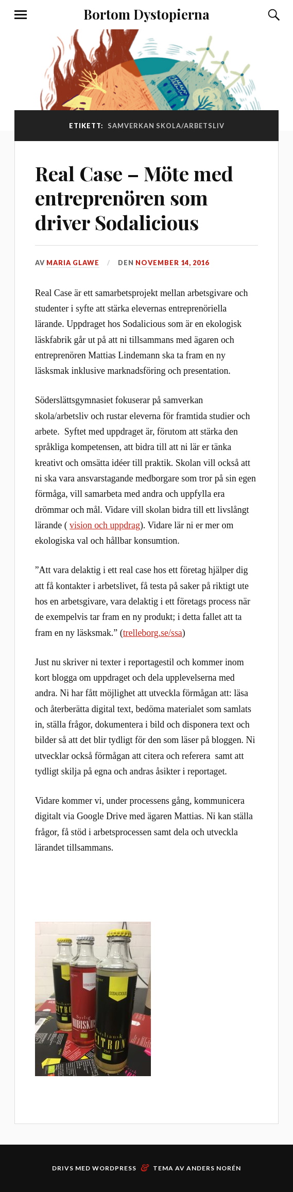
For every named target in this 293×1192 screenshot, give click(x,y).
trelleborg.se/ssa (152, 633)
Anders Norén (213, 1168)
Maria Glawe (72, 262)
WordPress (114, 1168)
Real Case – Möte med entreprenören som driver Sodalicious (134, 198)
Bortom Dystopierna (146, 14)
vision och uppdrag (105, 525)
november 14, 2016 (172, 262)
